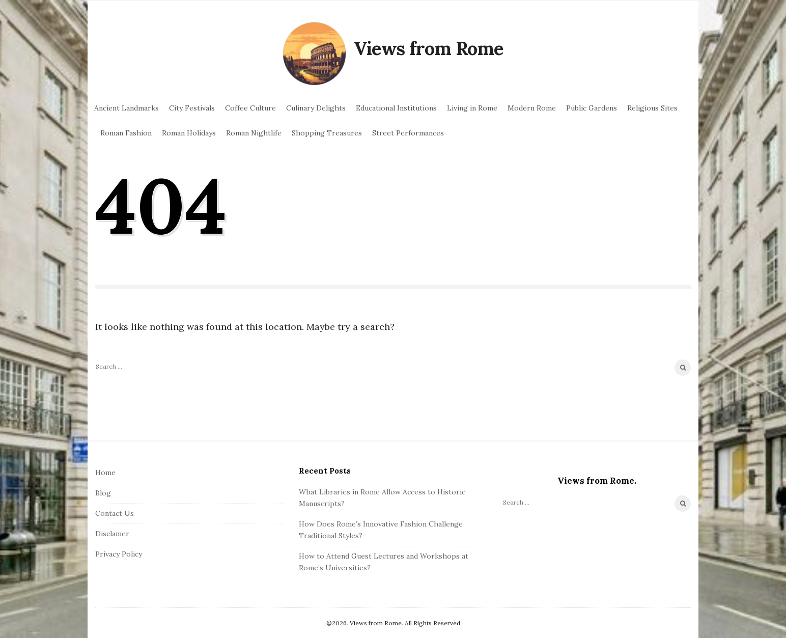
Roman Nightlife (254, 132)
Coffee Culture (250, 108)
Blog (103, 492)
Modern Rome (532, 108)
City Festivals (192, 108)
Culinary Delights (316, 108)
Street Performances (408, 132)
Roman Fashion (126, 132)
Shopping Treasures (327, 132)
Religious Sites (652, 108)
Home (105, 472)
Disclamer (112, 533)
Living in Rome (472, 108)
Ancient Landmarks (126, 108)
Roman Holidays (189, 132)
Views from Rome (428, 48)
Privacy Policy (118, 554)
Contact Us (114, 513)
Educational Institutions (396, 108)
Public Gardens (591, 108)
